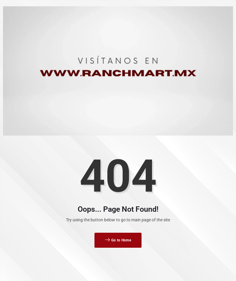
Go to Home (118, 240)
